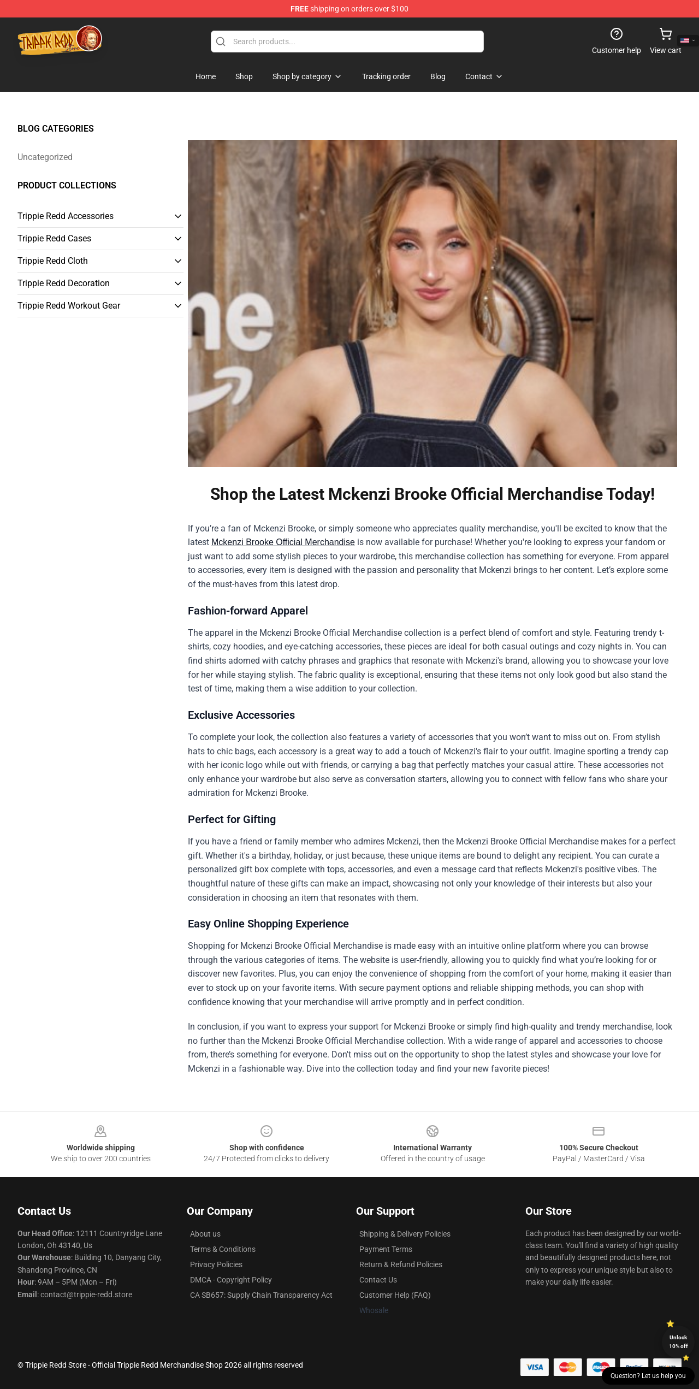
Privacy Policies (216, 1264)
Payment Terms (385, 1249)
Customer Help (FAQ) (395, 1295)
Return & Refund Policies (400, 1264)
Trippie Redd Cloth (52, 261)
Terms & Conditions (223, 1249)
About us (205, 1234)
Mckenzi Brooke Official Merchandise (283, 542)
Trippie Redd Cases (54, 238)
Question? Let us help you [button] (648, 1376)
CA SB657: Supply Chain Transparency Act (261, 1295)
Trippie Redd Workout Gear (68, 305)
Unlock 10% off (678, 1341)
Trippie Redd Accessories (65, 216)
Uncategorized (45, 157)
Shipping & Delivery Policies (405, 1234)
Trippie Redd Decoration (63, 283)
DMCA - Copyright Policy (231, 1279)
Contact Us (378, 1279)
